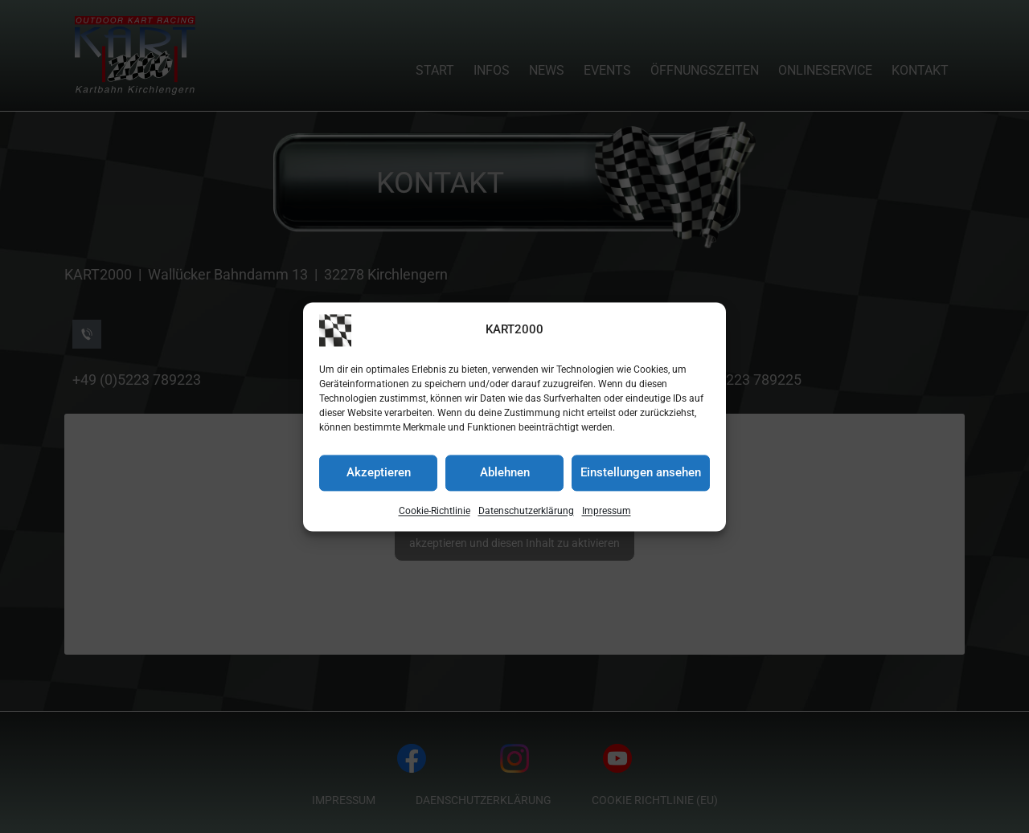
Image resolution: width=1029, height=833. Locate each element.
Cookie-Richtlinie (434, 512)
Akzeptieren (378, 474)
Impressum (606, 512)
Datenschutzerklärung (526, 512)
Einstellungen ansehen (640, 474)
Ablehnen (505, 474)
